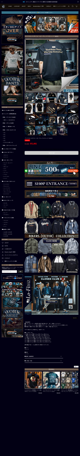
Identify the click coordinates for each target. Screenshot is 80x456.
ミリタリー (5, 222)
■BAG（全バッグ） (6, 197)
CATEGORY (16, 6)
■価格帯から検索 (6, 229)
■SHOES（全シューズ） (8, 200)
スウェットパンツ (7, 192)
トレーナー (5, 172)
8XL (4, 140)
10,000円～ (6, 236)
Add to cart (52, 153)
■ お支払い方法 (28, 361)
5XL (4, 134)
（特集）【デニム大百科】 (8, 123)
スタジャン (5, 155)
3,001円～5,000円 (7, 232)
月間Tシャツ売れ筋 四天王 (9, 120)
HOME (10, 6)
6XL (4, 136)
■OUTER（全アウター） (8, 152)
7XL (4, 138)
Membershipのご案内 (38, 6)
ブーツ (4, 207)
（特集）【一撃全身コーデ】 (8, 126)
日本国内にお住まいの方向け (51, 157)
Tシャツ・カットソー (8, 163)
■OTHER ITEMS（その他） (9, 210)
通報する (76, 366)
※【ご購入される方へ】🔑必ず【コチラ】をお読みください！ (40, 12)
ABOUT (23, 6)
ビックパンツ (6, 194)
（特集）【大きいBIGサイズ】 (9, 130)
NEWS (29, 6)
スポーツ (5, 224)
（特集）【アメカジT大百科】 (9, 117)
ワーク (4, 226)
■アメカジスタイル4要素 (8, 217)
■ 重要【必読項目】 (29, 356)
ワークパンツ (6, 184)
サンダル (5, 203)
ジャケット (5, 157)
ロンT (4, 168)
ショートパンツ (6, 188)
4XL (4, 132)
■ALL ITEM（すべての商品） (9, 148)
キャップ (5, 212)
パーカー (5, 174)
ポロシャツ (5, 166)
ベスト (4, 164)
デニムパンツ (6, 186)
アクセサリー (6, 214)
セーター (5, 178)
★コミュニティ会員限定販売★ (9, 113)
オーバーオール (6, 190)
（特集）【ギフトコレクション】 (9, 145)
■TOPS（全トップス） (7, 160)
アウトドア (5, 220)
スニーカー (5, 205)
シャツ (4, 170)
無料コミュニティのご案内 (59, 6)
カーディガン (6, 176)
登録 (20, 271)
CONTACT (48, 6)
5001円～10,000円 (7, 234)
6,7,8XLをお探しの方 (8, 142)
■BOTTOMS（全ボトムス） (9, 181)
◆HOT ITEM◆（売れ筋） (8, 110)
